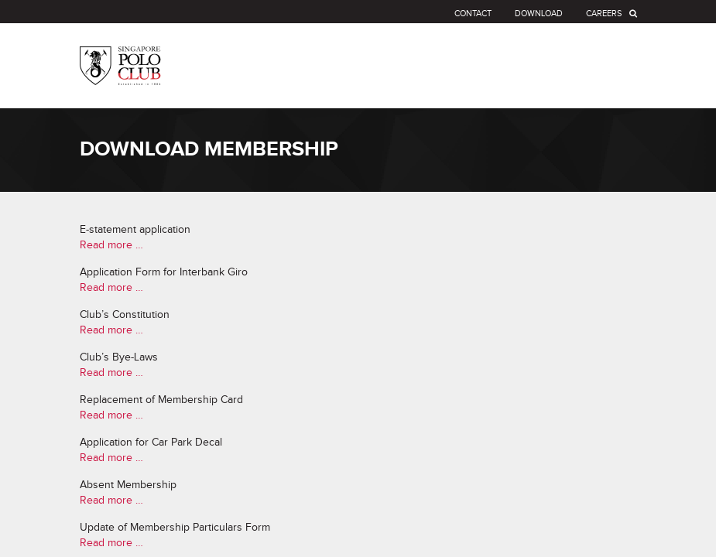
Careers (604, 14)
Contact (473, 14)
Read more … (111, 245)
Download (539, 14)
